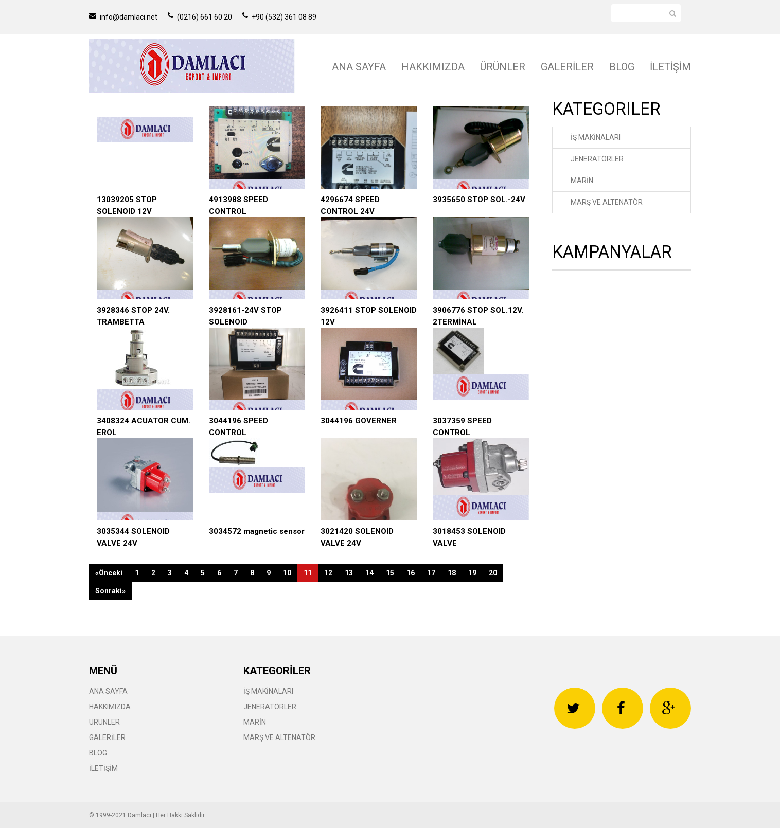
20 (493, 573)
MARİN (582, 180)
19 (472, 573)
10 (287, 573)
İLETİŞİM (670, 67)
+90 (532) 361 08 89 (279, 17)
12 (328, 573)
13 (349, 573)
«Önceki (108, 573)
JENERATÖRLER (597, 159)
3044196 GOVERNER (359, 420)
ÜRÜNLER (502, 67)
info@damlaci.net (123, 17)
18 (452, 573)
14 (369, 573)
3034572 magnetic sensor (257, 531)
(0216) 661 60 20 (200, 17)
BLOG (621, 67)
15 (390, 573)
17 (431, 573)
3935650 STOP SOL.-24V (479, 199)
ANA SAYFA (359, 67)
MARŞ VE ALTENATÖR (607, 202)
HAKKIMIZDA (433, 67)
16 (410, 573)
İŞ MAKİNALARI (596, 137)
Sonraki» (110, 591)
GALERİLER (567, 67)
